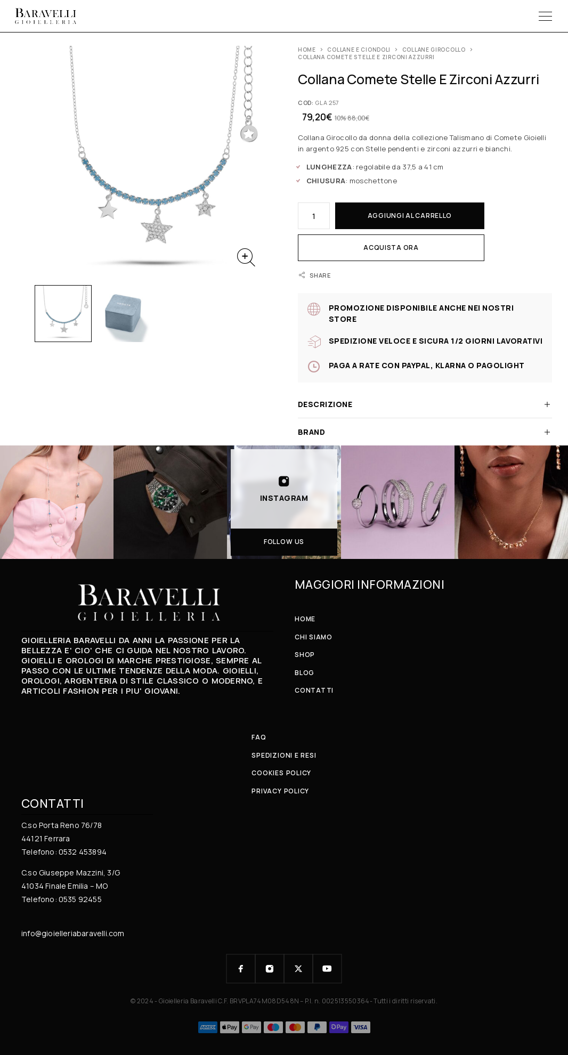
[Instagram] (269, 968)
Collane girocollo (434, 49)
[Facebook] (240, 968)
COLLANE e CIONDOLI (359, 49)
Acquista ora (391, 247)
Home (307, 49)
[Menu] (545, 16)
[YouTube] (327, 968)
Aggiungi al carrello (410, 215)
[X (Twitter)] (298, 968)
